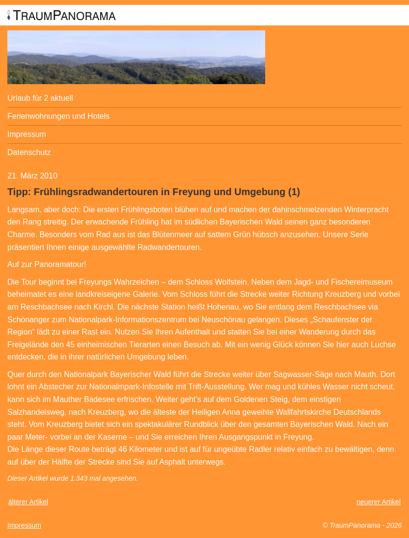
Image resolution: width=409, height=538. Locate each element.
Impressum (26, 134)
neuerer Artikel (379, 502)
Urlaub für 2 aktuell (40, 98)
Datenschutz (29, 152)
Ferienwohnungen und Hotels (58, 116)
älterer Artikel (28, 502)
